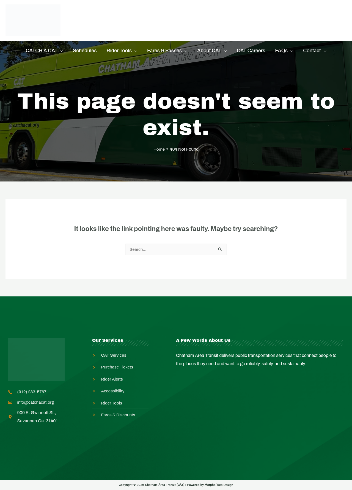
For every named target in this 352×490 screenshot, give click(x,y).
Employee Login (98, 27)
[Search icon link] (343, 20)
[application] (60, 50)
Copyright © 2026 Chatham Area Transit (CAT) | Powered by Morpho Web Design (176, 485)
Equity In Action (196, 13)
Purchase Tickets (99, 13)
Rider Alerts (149, 13)
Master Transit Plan (253, 13)
